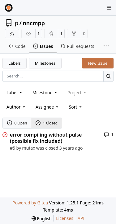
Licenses (64, 218)
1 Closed (47, 123)
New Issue (98, 63)
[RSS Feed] (12, 33)
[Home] (8, 7)
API (81, 218)
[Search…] (108, 76)
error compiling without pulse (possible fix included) (46, 138)
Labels (15, 63)
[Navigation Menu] (110, 7)
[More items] (106, 46)
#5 (12, 148)
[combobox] (14, 92)
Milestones (45, 63)
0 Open (17, 123)
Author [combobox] (16, 107)
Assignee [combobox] (47, 107)
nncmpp (34, 23)
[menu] (76, 106)
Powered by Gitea (30, 203)
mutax (28, 148)
